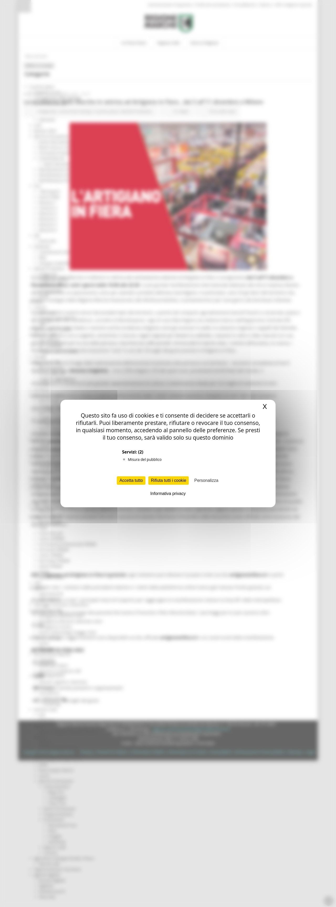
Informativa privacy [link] (168, 493)
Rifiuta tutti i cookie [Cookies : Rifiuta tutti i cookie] (168, 480)
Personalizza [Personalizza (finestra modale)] (206, 480)
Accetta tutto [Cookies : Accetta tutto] (131, 480)
